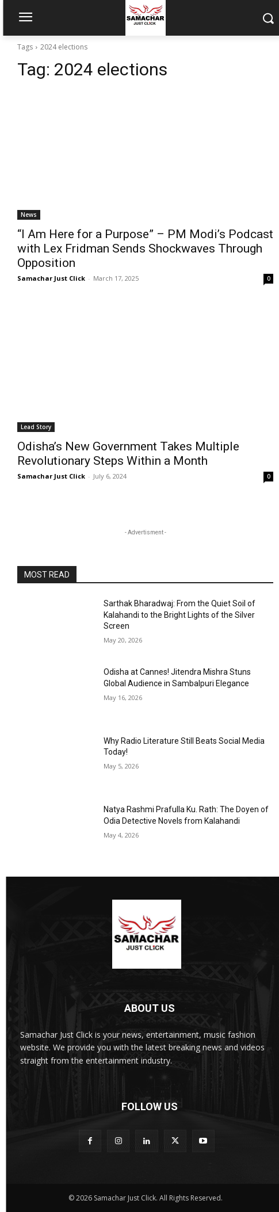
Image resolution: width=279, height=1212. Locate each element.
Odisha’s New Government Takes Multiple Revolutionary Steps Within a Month (128, 453)
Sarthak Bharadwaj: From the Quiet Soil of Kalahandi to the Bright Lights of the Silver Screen (179, 614)
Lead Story (36, 427)
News (29, 215)
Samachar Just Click (51, 278)
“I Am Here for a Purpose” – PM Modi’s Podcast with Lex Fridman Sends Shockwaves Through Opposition (145, 248)
